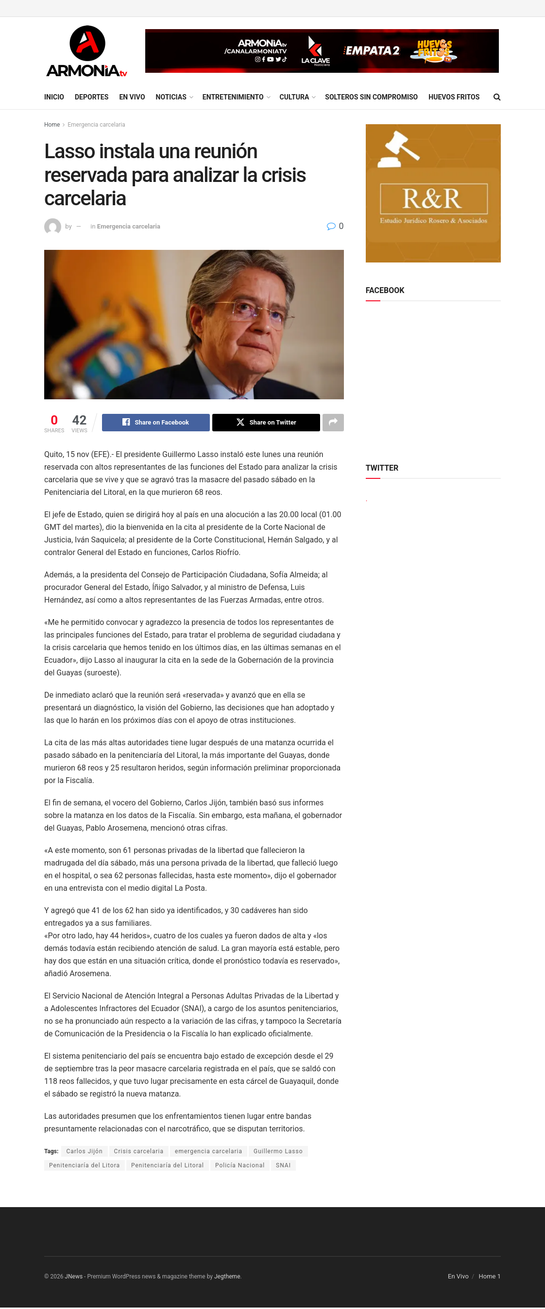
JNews (74, 1277)
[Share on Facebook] (156, 423)
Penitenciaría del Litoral (167, 1166)
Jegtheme (227, 1277)
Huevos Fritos (453, 97)
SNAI (283, 1166)
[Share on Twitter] (266, 423)
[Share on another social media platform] (333, 423)
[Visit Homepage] (86, 51)
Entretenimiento (233, 97)
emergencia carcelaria (208, 1152)
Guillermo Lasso (278, 1152)
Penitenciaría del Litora (84, 1166)
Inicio (54, 97)
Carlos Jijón (84, 1152)
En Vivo (132, 97)
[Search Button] (497, 97)
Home (52, 124)
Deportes (91, 97)
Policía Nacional (240, 1166)
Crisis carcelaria (139, 1152)
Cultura (294, 97)
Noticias (171, 97)
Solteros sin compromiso (371, 97)
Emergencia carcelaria (96, 124)
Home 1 (489, 1277)
